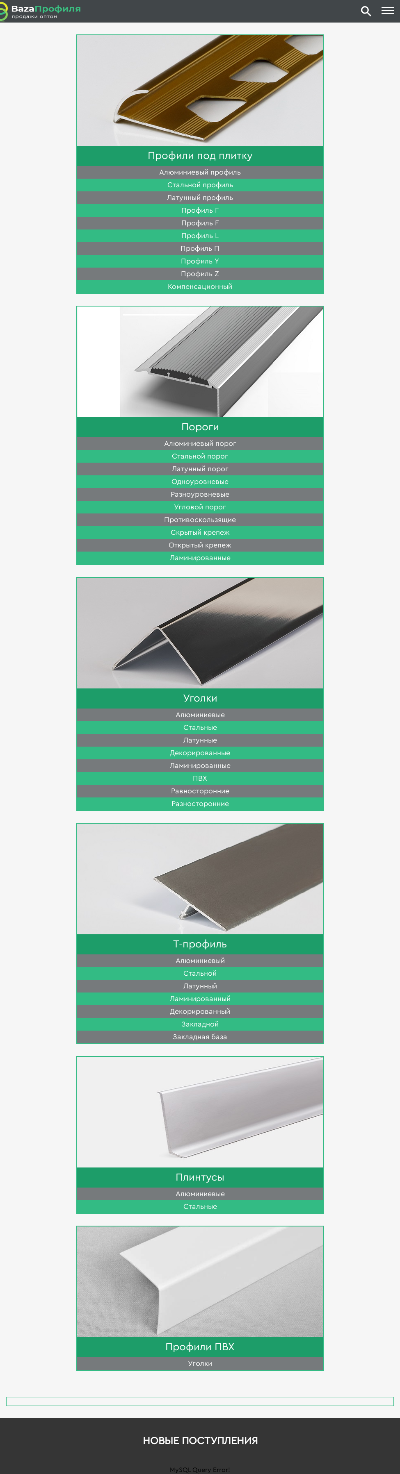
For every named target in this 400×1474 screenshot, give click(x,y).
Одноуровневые (200, 481)
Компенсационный (200, 286)
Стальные (200, 727)
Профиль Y (200, 261)
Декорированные (200, 752)
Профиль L (200, 235)
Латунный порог (200, 468)
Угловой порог (200, 507)
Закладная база (200, 1036)
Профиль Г (200, 210)
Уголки (200, 698)
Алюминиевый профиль (200, 172)
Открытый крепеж (200, 545)
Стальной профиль (200, 185)
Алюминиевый (200, 960)
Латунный (200, 986)
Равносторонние (200, 791)
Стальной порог (200, 456)
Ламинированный (200, 998)
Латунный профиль (200, 197)
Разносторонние (200, 803)
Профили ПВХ (200, 1347)
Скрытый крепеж (200, 532)
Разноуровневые (200, 494)
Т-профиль (200, 944)
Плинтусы (200, 1177)
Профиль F (200, 223)
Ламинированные (200, 557)
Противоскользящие (200, 519)
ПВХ (200, 778)
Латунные (200, 740)
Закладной (200, 1024)
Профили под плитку (200, 155)
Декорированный (200, 1011)
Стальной (200, 973)
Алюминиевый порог (200, 443)
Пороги (200, 427)
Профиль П (200, 248)
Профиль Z (200, 273)
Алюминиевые (200, 714)
